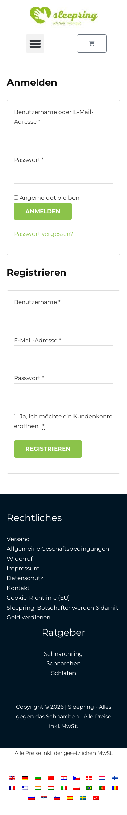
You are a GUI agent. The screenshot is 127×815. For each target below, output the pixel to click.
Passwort (29, 159)
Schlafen (63, 673)
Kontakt (18, 588)
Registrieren (47, 448)
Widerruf (20, 558)
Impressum (23, 568)
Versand (18, 539)
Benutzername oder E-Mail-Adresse (54, 116)
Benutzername (37, 302)
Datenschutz (25, 578)
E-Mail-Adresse (37, 340)
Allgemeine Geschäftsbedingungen (58, 548)
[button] (35, 43)
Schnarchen (63, 663)
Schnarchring (63, 653)
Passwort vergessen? (43, 233)
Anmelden (42, 211)
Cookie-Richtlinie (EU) (38, 597)
